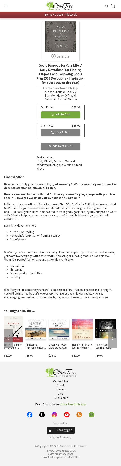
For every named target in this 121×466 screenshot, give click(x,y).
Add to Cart (60, 115)
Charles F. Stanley (65, 92)
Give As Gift (60, 132)
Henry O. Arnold (66, 96)
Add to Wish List (60, 146)
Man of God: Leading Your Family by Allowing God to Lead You (105, 349)
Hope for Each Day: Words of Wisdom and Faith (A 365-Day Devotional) (82, 349)
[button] (106, 6)
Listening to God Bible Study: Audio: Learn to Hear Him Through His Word (59, 349)
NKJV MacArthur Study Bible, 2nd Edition (13, 348)
